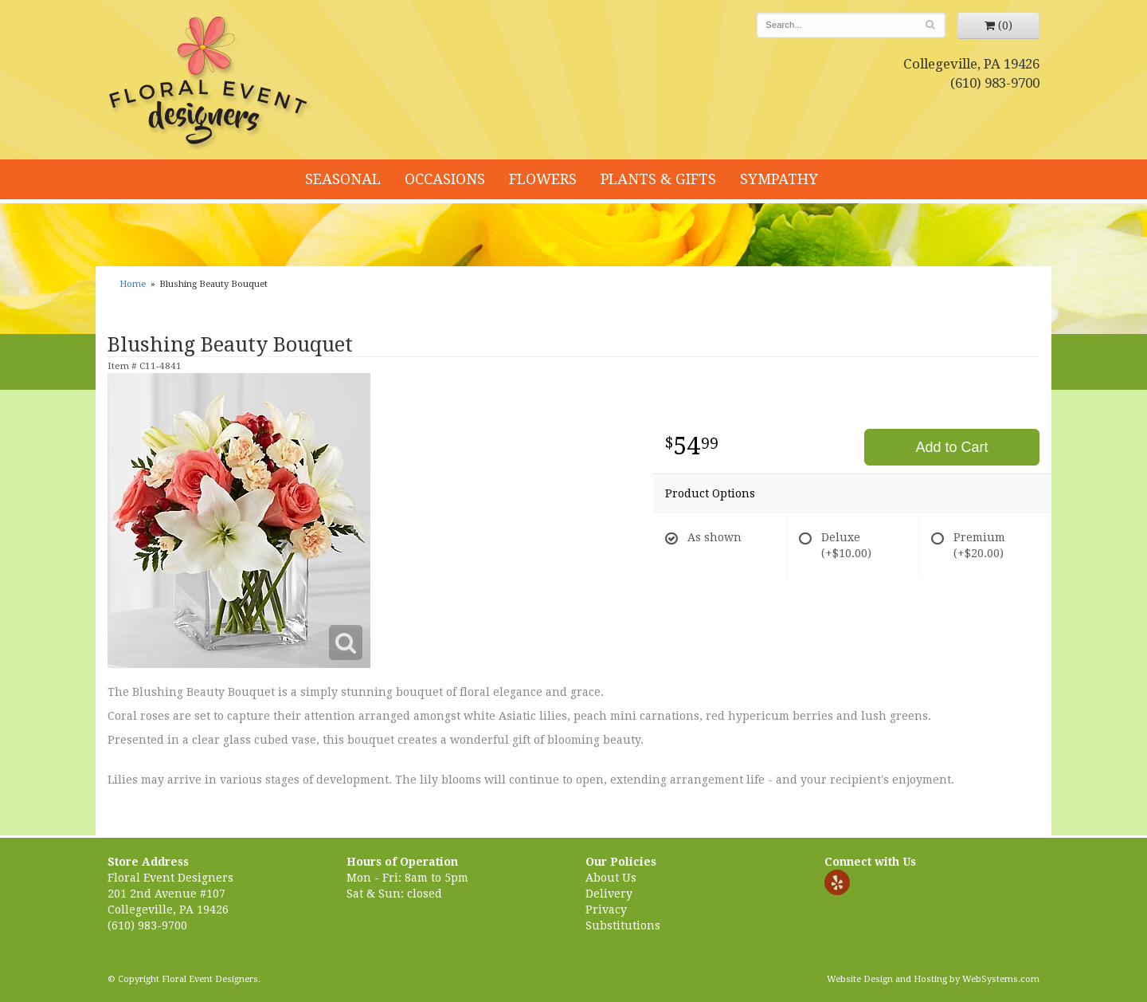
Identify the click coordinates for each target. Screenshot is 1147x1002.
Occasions (445, 179)
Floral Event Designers (210, 83)
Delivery (608, 893)
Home (132, 284)
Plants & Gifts (658, 179)
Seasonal (343, 179)
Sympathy (779, 179)
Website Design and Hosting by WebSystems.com (933, 979)
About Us (610, 877)
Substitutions (622, 925)
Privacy (606, 909)
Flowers (543, 179)
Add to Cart (951, 447)
